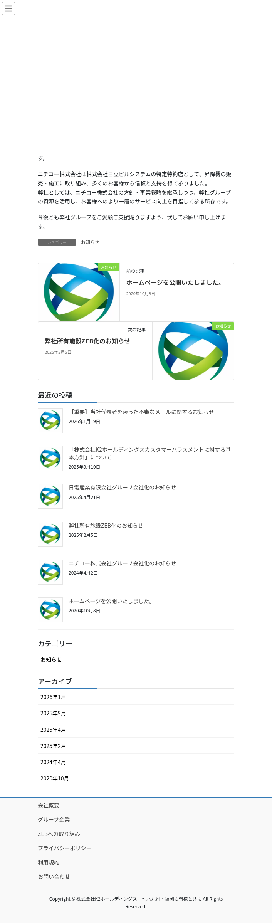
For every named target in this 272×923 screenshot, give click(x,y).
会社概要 (48, 805)
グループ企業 (54, 819)
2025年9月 (53, 713)
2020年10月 (54, 778)
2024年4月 (53, 762)
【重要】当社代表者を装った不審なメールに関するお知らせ (141, 411)
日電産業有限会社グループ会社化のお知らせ (122, 487)
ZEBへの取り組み (59, 833)
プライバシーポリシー (65, 848)
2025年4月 (53, 729)
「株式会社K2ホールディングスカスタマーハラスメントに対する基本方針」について (150, 453)
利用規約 (48, 862)
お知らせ (90, 242)
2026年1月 (53, 697)
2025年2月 (53, 746)
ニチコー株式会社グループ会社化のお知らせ (122, 563)
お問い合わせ (54, 876)
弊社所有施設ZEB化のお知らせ (87, 340)
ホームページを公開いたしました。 (175, 282)
